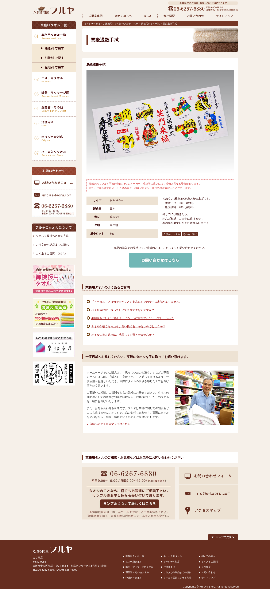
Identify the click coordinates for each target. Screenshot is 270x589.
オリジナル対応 (171, 561)
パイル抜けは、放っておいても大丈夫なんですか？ (122, 310)
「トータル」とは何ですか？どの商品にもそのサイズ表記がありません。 (136, 301)
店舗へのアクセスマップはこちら (109, 424)
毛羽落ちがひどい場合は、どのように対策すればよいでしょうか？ (132, 318)
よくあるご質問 (209, 561)
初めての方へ (208, 556)
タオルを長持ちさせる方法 (52, 235)
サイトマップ (208, 577)
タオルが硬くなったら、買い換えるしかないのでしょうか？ (128, 326)
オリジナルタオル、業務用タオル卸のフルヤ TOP (111, 23)
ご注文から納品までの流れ (52, 244)
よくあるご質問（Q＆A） (51, 253)
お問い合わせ (208, 572)
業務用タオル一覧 (150, 23)
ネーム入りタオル (172, 556)
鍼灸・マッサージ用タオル (139, 567)
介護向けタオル (134, 577)
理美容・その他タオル (137, 572)
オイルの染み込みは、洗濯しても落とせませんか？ (122, 334)
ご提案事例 (169, 567)
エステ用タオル (134, 561)
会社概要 (206, 567)
